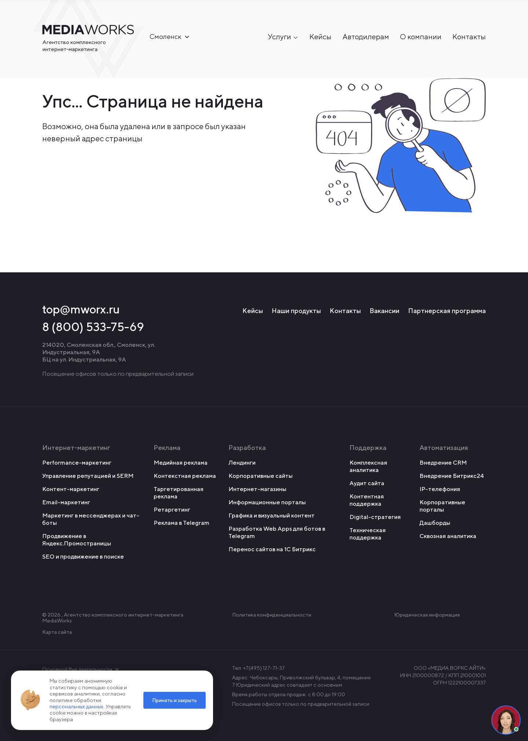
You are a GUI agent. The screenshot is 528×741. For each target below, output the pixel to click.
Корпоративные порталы (442, 506)
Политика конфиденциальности (271, 615)
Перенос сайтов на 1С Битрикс (272, 549)
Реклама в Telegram (181, 522)
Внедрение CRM (443, 462)
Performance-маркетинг (76, 462)
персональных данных (76, 706)
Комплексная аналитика (368, 466)
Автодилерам (365, 37)
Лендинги (242, 462)
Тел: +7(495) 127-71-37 (258, 668)
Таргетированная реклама (178, 493)
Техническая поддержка (367, 534)
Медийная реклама (181, 462)
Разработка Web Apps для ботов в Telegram (276, 532)
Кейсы (320, 37)
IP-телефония (439, 489)
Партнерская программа (447, 311)
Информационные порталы (267, 502)
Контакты (469, 37)
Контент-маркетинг (70, 489)
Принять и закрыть (174, 700)
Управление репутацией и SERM (87, 475)
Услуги (279, 37)
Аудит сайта (366, 483)
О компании (420, 37)
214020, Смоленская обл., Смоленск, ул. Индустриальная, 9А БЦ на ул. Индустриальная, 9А (98, 352)
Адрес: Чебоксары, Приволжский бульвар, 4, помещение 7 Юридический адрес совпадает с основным (301, 681)
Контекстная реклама (185, 475)
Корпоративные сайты (260, 475)
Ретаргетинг (172, 509)
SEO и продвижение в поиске (83, 556)
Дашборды (434, 522)
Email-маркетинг (66, 502)
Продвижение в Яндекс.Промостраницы (76, 540)
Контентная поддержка (366, 500)
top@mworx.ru (81, 309)
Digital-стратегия (375, 516)
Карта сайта (57, 632)
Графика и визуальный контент (271, 515)
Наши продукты (296, 311)
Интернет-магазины (257, 489)
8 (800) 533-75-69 (93, 327)
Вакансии (384, 311)
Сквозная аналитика (447, 536)
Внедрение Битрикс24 (451, 475)
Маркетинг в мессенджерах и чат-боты (90, 519)
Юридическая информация (427, 615)
